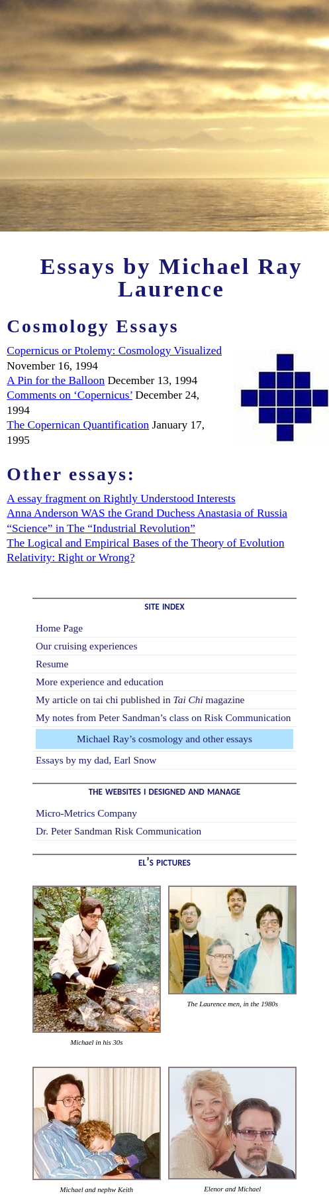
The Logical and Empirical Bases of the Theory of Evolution (145, 543)
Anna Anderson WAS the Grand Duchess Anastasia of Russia (147, 513)
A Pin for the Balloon (56, 380)
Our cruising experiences (87, 645)
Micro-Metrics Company (86, 813)
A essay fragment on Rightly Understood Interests (121, 498)
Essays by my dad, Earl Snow (96, 760)
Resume (52, 663)
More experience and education (100, 681)
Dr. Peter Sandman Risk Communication (118, 830)
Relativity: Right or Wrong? (70, 557)
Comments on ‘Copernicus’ (69, 395)
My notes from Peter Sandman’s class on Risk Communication (163, 717)
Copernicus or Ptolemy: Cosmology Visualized (114, 350)
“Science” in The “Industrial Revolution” (101, 528)
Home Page (59, 628)
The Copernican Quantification (78, 425)
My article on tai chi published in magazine (140, 699)
